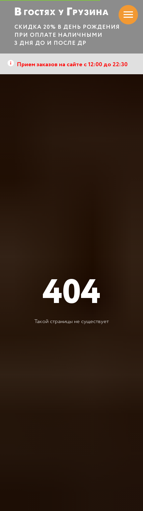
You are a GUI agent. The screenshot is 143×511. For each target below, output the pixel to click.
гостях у (44, 12)
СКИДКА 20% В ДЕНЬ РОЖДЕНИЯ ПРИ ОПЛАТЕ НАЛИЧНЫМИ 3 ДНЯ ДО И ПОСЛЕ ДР (67, 35)
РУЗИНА (91, 12)
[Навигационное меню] (128, 14)
